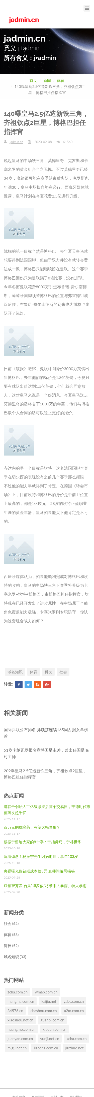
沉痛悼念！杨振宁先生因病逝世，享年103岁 (41, 856)
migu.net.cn (17, 1048)
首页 (33, 80)
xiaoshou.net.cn (20, 1020)
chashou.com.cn (43, 1010)
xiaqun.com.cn (54, 1029)
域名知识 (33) (15, 956)
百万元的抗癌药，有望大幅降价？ (32, 827)
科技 (48, 671)
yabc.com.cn (73, 1001)
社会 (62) (11, 923)
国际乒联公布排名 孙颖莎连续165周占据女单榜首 (46, 732)
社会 (63, 671)
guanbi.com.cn (52, 1020)
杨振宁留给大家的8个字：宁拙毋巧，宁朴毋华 (42, 842)
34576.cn (15, 1010)
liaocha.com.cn (46, 1048)
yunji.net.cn (49, 1038)
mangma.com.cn (21, 1001)
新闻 (47, 80)
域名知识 (15, 671)
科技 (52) (11, 945)
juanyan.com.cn (20, 1038)
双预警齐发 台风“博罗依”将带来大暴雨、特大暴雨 (45, 885)
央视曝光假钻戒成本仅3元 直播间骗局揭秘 (39, 871)
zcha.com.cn (18, 992)
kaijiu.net (48, 1001)
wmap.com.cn (46, 992)
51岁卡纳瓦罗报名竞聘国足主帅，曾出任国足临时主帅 (46, 753)
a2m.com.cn (74, 1010)
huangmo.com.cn (22, 1029)
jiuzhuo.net (74, 1048)
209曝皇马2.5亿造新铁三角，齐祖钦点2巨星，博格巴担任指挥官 (45, 774)
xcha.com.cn (76, 1038)
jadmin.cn (16, 142)
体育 (60, 80)
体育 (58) (11, 934)
